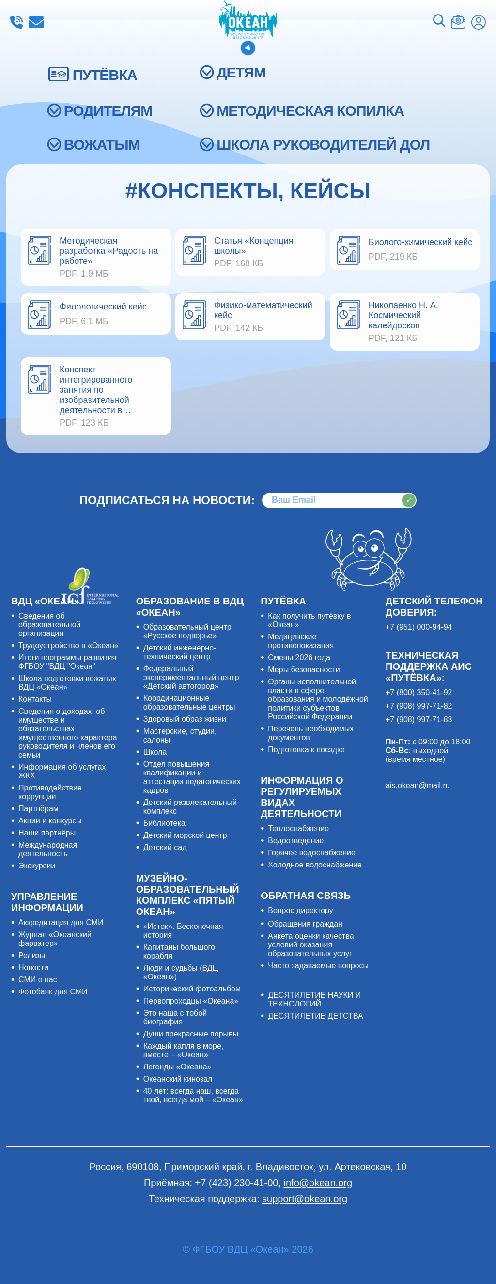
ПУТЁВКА (105, 75)
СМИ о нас (37, 979)
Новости (33, 967)
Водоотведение (296, 840)
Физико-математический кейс (263, 310)
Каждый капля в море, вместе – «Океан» (183, 1050)
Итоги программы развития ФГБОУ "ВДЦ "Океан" (67, 661)
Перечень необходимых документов (311, 733)
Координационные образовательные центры (189, 702)
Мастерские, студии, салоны (180, 735)
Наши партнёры (47, 833)
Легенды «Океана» (177, 1067)
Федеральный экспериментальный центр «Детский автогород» (191, 677)
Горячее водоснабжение (312, 853)
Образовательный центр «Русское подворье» (187, 631)
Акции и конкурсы (50, 821)
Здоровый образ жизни (184, 719)
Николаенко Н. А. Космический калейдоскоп (403, 315)
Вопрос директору (300, 910)
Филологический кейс (103, 306)
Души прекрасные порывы (190, 1034)
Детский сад (165, 847)
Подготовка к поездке (306, 749)
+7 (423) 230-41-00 (16, 22)
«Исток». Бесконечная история (183, 930)
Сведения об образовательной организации (49, 624)
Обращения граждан (305, 924)
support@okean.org (304, 1198)
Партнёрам (38, 808)
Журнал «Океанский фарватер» (55, 938)
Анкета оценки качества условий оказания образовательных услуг (311, 945)
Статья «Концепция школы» (253, 246)
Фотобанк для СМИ (53, 992)
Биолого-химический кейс (420, 242)
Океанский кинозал (178, 1079)
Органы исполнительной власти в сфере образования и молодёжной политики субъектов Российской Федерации (318, 699)
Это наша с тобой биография (175, 1017)
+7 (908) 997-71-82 (419, 706)
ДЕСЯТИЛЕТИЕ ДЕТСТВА (315, 1016)
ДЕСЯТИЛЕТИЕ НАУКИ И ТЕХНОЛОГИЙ (314, 999)
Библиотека (164, 823)
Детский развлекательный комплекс (190, 806)
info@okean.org (36, 22)
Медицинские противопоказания (301, 641)
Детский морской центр (185, 835)
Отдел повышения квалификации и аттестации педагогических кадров (192, 777)
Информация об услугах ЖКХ (62, 771)
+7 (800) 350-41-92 (419, 692)
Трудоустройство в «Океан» (68, 645)
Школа (155, 752)
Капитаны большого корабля (179, 951)
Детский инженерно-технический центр (180, 652)
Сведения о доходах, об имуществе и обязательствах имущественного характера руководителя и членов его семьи (67, 733)
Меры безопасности (304, 669)
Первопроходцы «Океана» (191, 1001)
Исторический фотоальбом (192, 989)
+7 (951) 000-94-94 (419, 627)
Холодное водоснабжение (315, 865)
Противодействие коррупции (50, 792)
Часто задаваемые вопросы (318, 965)
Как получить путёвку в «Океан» (309, 620)
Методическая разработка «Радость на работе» (109, 251)
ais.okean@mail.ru (418, 785)
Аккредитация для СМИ (61, 922)
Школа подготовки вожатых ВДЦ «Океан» (67, 682)
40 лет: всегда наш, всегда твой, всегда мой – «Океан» (193, 1095)
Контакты (35, 699)
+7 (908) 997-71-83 (419, 719)
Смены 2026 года (299, 657)
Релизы (31, 955)
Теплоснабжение (298, 828)
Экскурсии (36, 866)
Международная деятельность (47, 849)
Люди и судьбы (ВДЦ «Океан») (180, 972)
